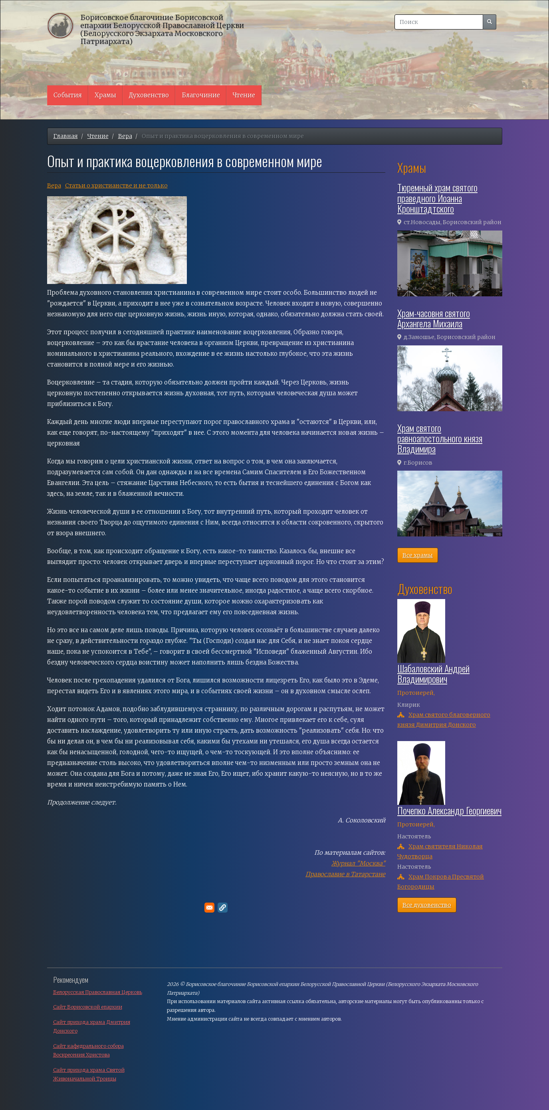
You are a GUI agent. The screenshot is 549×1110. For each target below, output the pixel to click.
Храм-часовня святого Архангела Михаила (433, 318)
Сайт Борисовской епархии (87, 1007)
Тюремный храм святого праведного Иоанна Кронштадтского (437, 197)
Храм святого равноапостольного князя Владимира (439, 438)
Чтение (244, 95)
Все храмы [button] (417, 555)
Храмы (105, 95)
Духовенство (149, 95)
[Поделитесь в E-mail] (209, 908)
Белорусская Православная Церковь (97, 992)
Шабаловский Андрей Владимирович (433, 673)
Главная (66, 136)
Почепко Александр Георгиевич (449, 810)
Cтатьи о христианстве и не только (116, 185)
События (68, 95)
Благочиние (201, 95)
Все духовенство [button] (426, 905)
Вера (125, 136)
